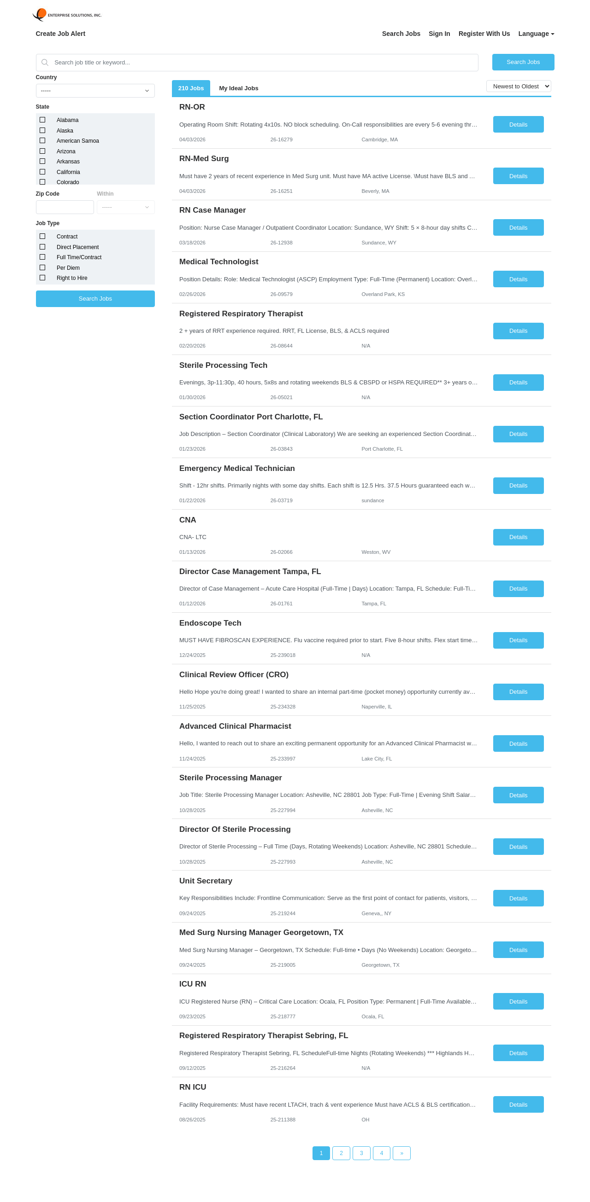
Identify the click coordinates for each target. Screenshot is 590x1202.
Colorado (68, 182)
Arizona (66, 151)
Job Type (48, 223)
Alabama (67, 120)
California (68, 172)
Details (518, 124)
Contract (67, 236)
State (42, 107)
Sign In (439, 33)
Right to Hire (72, 278)
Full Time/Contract (79, 257)
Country (46, 77)
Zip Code (47, 194)
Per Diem (68, 268)
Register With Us (484, 33)
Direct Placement (78, 247)
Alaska (65, 131)
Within (105, 194)
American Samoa (78, 141)
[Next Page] (402, 1153)
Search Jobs (401, 33)
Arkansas (68, 161)
